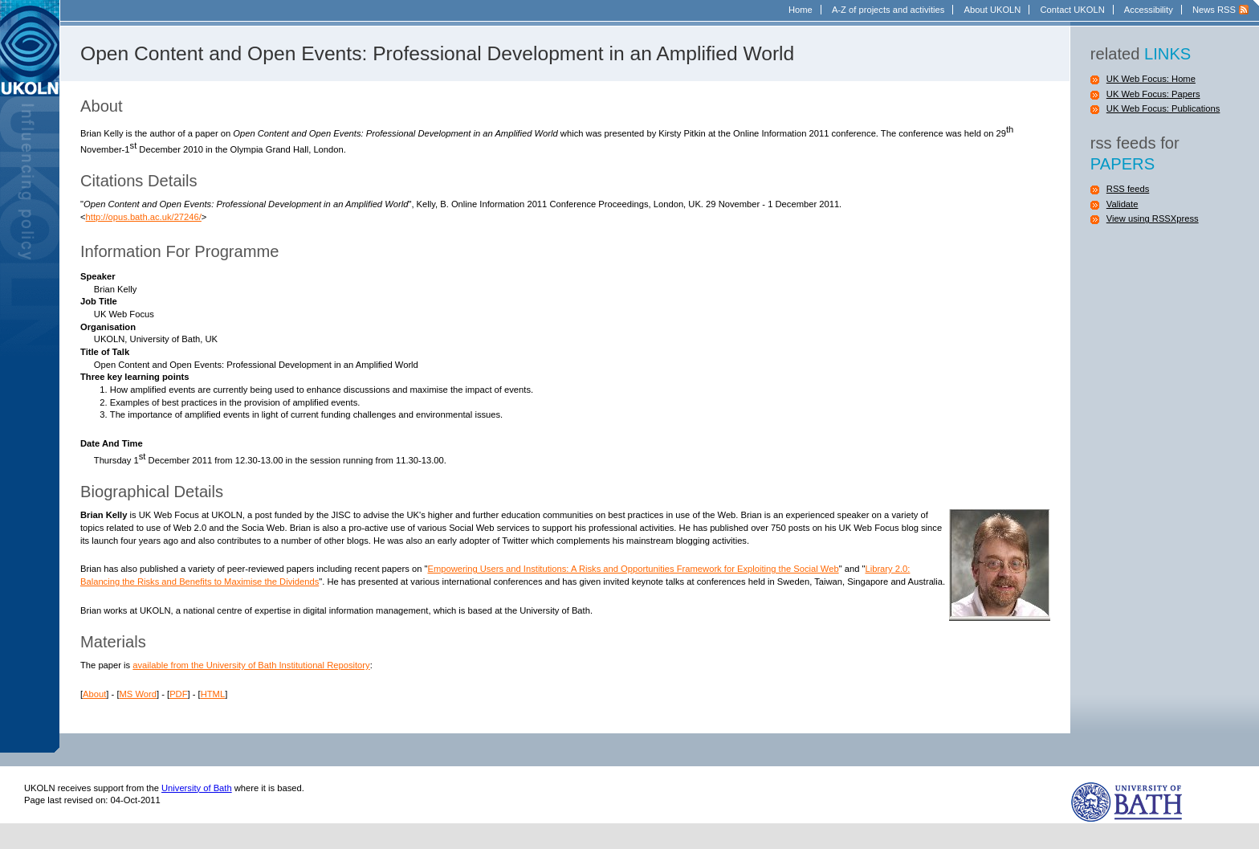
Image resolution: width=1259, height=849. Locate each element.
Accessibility (1148, 9)
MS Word (138, 694)
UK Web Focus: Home (1151, 79)
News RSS (1214, 9)
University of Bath (196, 788)
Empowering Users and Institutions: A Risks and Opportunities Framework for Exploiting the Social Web (632, 568)
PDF (178, 694)
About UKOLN (992, 9)
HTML (213, 694)
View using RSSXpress (1152, 218)
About (94, 694)
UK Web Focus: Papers (1153, 94)
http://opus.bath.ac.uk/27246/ (144, 217)
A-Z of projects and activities (888, 9)
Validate (1122, 204)
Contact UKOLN (1073, 9)
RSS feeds (1127, 189)
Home (800, 9)
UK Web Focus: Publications (1163, 108)
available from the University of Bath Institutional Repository (250, 665)
